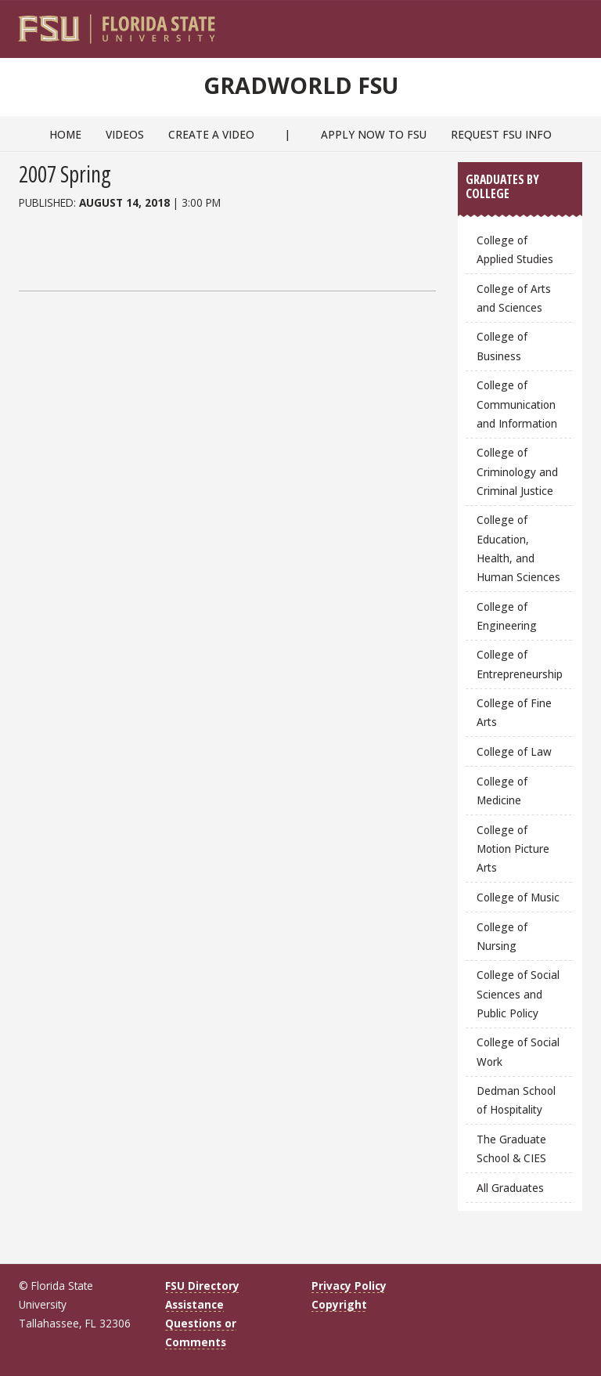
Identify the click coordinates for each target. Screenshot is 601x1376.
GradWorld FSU (300, 82)
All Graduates (510, 1187)
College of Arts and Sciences (514, 298)
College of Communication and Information (517, 403)
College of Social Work (518, 1051)
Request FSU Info (501, 134)
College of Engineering (507, 616)
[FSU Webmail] (538, 24)
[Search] (559, 24)
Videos (125, 134)
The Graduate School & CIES (511, 1148)
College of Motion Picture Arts (513, 848)
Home (65, 134)
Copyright (339, 1304)
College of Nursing (502, 936)
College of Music (518, 897)
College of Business (502, 346)
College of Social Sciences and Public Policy (518, 993)
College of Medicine (502, 790)
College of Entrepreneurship (520, 664)
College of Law (514, 751)
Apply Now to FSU (373, 134)
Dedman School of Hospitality (516, 1100)
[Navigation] (581, 24)
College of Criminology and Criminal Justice (517, 471)
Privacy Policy (349, 1285)
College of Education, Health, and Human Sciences (518, 547)
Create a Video (211, 134)
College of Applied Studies (515, 249)
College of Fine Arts (514, 712)
